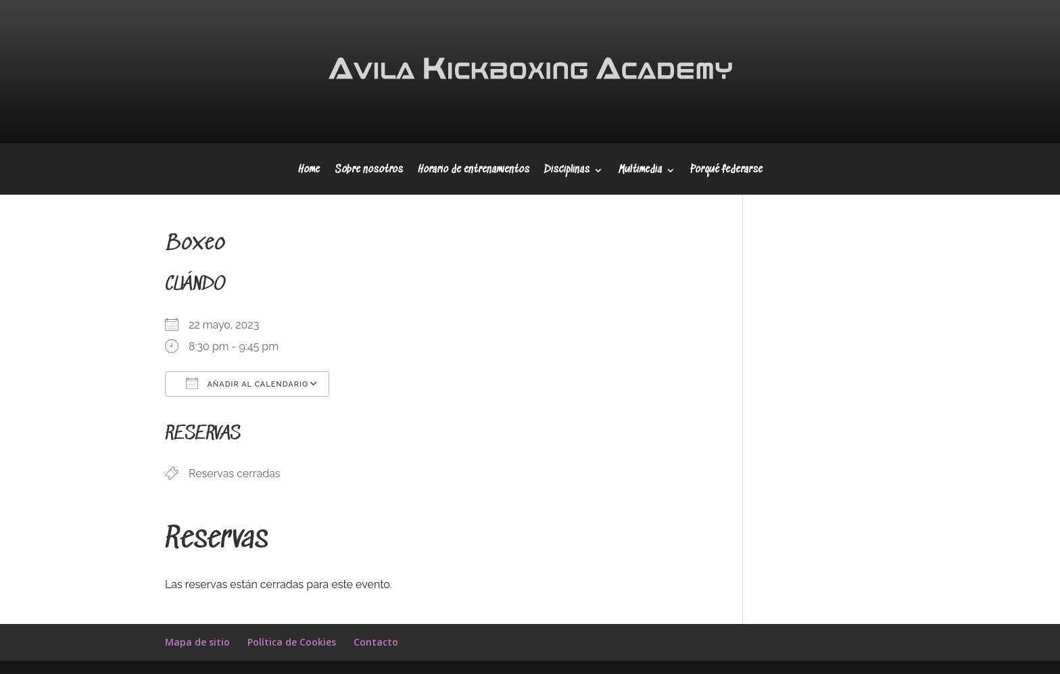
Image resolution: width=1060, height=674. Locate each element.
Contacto (376, 641)
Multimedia (640, 171)
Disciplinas (566, 171)
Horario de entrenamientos (473, 171)
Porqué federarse (726, 171)
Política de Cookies (291, 641)
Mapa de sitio (197, 641)
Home (309, 171)
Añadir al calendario (247, 383)
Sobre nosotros (369, 171)
